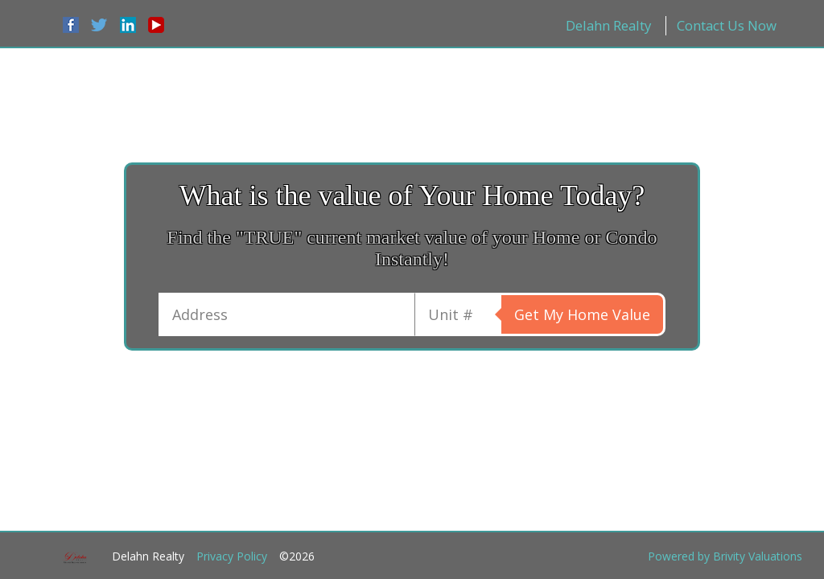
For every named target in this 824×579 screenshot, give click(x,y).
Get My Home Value (582, 314)
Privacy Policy (231, 556)
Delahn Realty (608, 25)
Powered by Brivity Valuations (725, 556)
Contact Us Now (727, 25)
